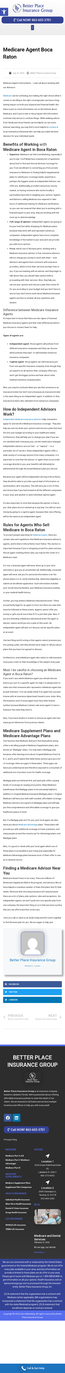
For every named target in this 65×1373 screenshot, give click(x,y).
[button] (4, 12)
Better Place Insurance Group (32, 960)
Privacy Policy (10, 1139)
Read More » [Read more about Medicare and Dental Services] (39, 1252)
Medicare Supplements (13, 1175)
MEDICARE (10, 1149)
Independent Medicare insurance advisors (22, 419)
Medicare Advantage (28, 824)
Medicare (7, 95)
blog (37, 1204)
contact (52, 127)
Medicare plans (40, 535)
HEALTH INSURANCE (15, 1193)
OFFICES (38, 1149)
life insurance (14, 1219)
